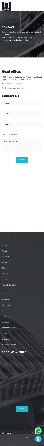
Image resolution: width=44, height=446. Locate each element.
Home (4, 245)
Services (5, 290)
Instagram (6, 299)
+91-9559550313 (16, 84)
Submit (22, 160)
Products (5, 256)
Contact (5, 279)
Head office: (11, 72)
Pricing (4, 262)
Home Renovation (9, 344)
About (4, 251)
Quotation (6, 333)
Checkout (6, 339)
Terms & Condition (9, 285)
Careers (5, 273)
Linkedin (5, 322)
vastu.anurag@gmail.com (16, 88)
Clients (4, 268)
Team (27, 437)
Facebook (6, 305)
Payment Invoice (8, 327)
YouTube (5, 316)
